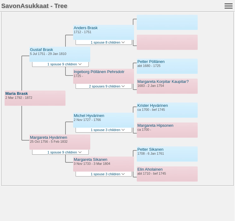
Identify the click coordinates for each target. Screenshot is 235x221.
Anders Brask (86, 27)
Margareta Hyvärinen (48, 137)
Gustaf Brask (41, 49)
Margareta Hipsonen (155, 125)
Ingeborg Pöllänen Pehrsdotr (99, 71)
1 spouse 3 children (108, 130)
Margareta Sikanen (90, 159)
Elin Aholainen (149, 169)
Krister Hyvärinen (152, 105)
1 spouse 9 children (64, 64)
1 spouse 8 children (108, 42)
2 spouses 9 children (107, 86)
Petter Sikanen (150, 149)
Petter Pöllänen (151, 61)
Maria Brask (16, 93)
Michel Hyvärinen (89, 115)
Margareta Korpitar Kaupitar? (163, 81)
